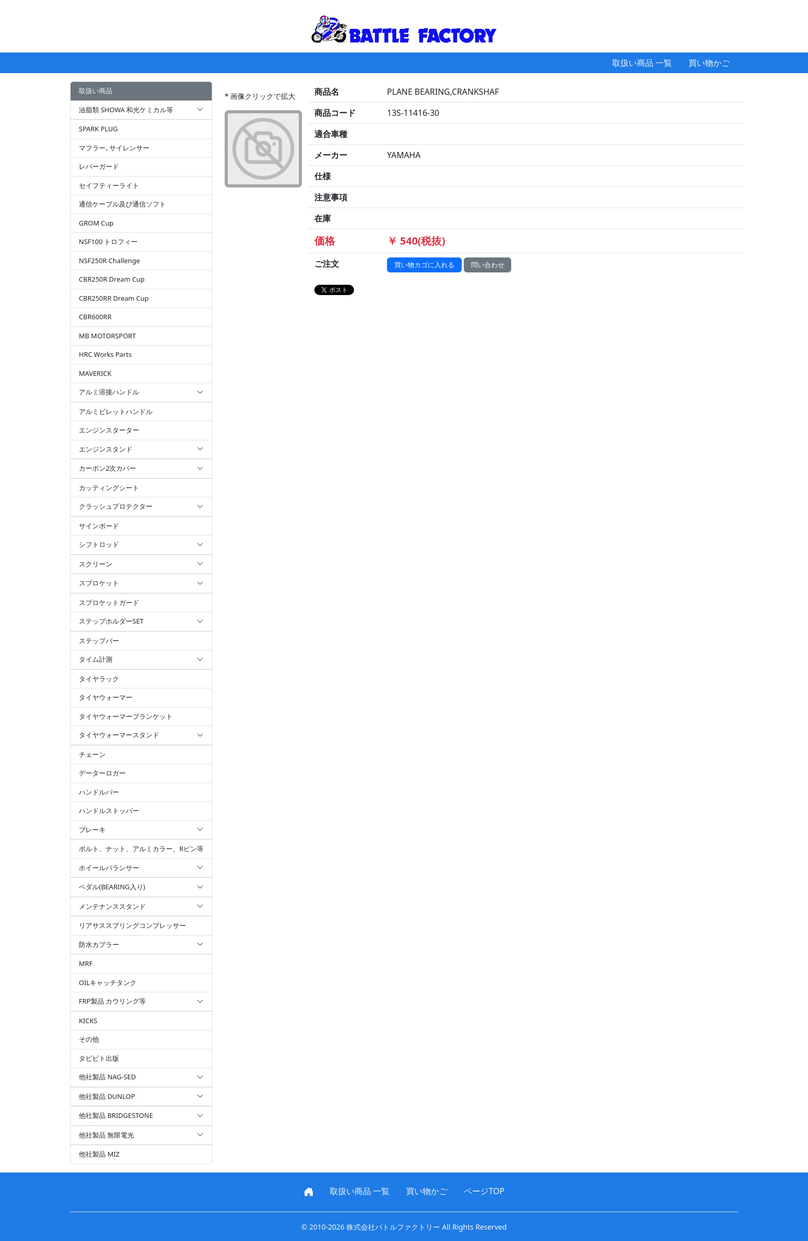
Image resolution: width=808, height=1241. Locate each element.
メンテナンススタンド (141, 907)
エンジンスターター (109, 430)
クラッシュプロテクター (141, 507)
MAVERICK (95, 373)
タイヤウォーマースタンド (141, 735)
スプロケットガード (109, 602)
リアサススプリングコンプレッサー (132, 925)
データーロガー (102, 773)
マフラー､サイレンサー (114, 147)
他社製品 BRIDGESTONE (141, 1116)
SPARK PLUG (98, 128)
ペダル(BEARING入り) (141, 887)
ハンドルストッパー (109, 810)
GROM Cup (96, 223)
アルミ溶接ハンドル (141, 392)
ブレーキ (141, 830)
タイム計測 (141, 659)
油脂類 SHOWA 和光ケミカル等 (141, 110)
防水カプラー (141, 945)
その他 (89, 1039)
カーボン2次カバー (141, 468)
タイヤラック (99, 678)
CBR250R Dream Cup (112, 279)
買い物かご (709, 62)
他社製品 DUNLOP (141, 1097)
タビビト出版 (99, 1058)
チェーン (92, 754)
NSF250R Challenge (109, 260)
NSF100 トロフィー (108, 241)
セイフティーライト (109, 185)
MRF (86, 963)
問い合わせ (487, 264)
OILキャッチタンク (108, 982)
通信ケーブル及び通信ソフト (122, 204)
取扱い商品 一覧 (642, 62)
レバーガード (99, 166)
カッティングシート (109, 487)
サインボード (99, 525)
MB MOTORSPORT (107, 335)
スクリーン (141, 564)
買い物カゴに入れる (424, 264)
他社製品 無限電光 (141, 1135)
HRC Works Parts (105, 354)
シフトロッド (141, 545)
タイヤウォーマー (105, 697)
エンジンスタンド (141, 449)
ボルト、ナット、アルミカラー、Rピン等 (141, 848)
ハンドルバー (99, 792)
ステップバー (99, 640)
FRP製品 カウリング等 (141, 1001)
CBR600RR (95, 316)
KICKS (88, 1020)
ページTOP (484, 1191)
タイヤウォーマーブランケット (126, 716)
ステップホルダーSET (141, 621)
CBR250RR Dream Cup (114, 298)
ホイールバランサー (141, 868)
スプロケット (141, 583)
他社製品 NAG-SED (141, 1077)
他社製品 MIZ (99, 1154)
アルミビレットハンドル (116, 411)
